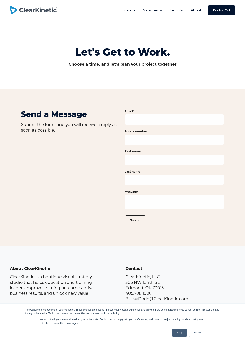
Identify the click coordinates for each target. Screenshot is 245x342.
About (196, 10)
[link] (35, 10)
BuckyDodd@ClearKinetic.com (157, 298)
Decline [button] (196, 332)
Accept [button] (179, 332)
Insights (176, 10)
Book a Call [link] (221, 10)
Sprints (129, 10)
